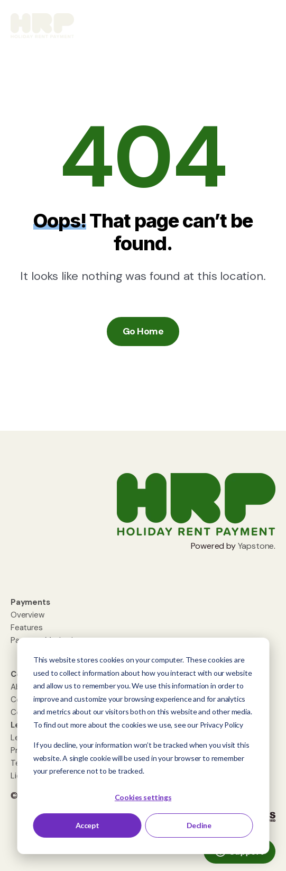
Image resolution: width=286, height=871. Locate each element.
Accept (87, 825)
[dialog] (143, 746)
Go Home (143, 331)
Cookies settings (143, 797)
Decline (199, 825)
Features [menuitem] (27, 627)
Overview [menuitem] (27, 615)
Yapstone (256, 545)
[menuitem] (30, 602)
